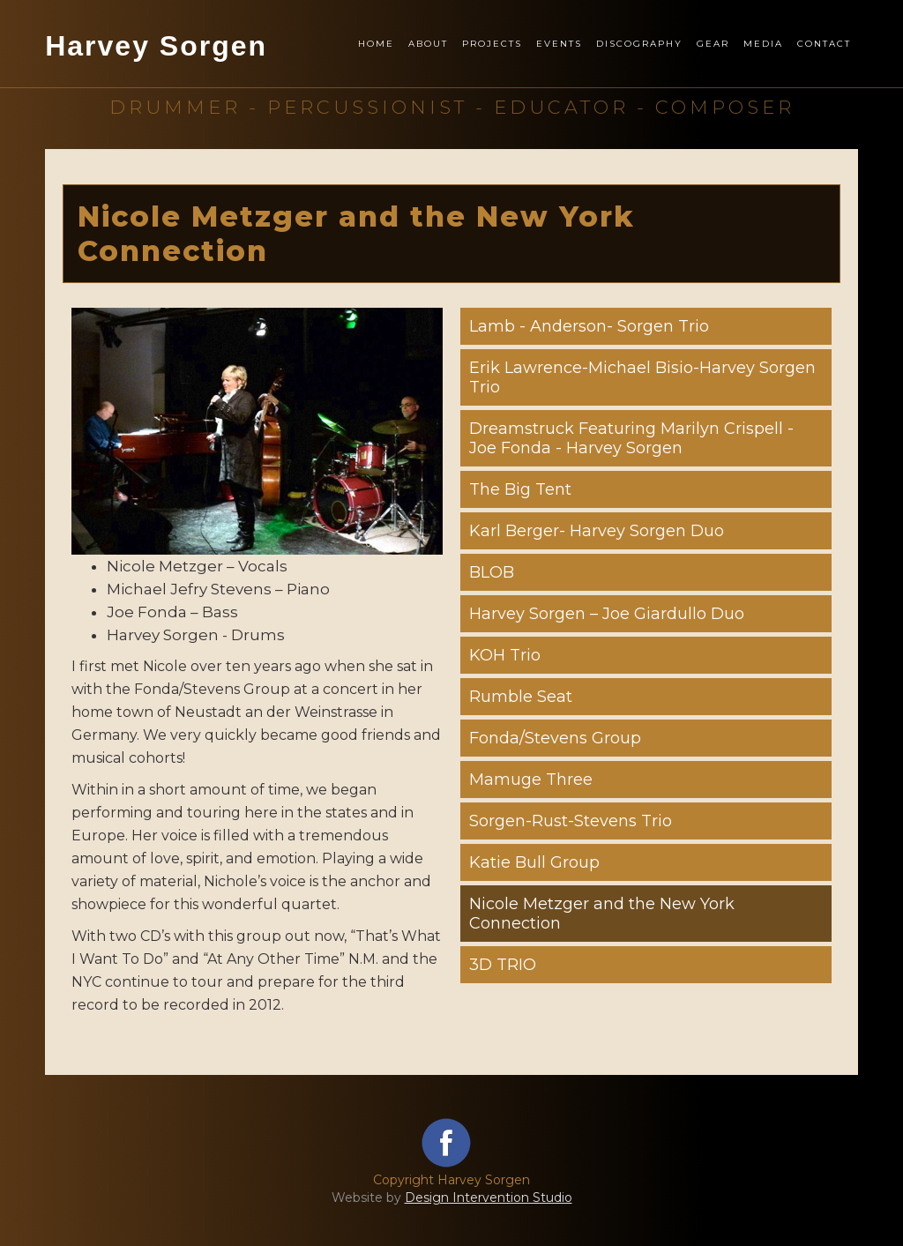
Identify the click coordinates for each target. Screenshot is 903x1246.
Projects (492, 43)
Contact (824, 43)
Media (763, 43)
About (428, 43)
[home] (156, 65)
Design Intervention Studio (488, 1197)
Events (559, 43)
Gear (713, 43)
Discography (639, 43)
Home (376, 43)
